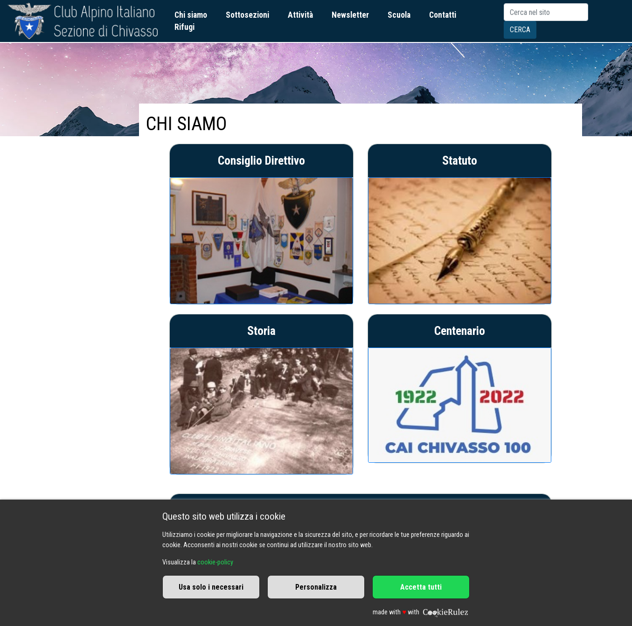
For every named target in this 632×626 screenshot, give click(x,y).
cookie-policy (215, 562)
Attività (300, 15)
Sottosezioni (247, 15)
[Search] (546, 12)
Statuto (459, 160)
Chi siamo (190, 15)
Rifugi (184, 27)
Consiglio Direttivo (261, 160)
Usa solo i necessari (211, 587)
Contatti (442, 15)
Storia (261, 331)
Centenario (459, 331)
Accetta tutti (421, 587)
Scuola (399, 15)
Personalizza (316, 587)
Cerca (520, 29)
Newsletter (350, 15)
